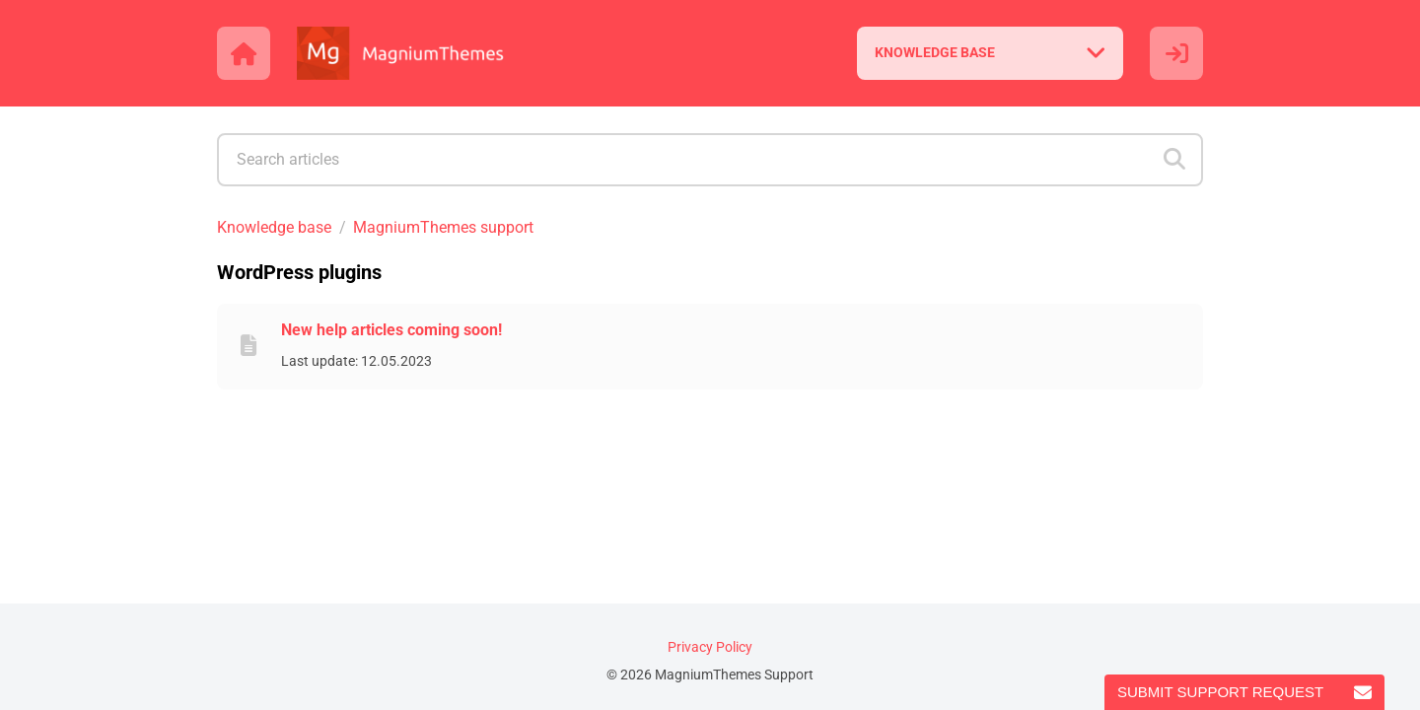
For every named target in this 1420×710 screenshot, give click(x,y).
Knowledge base (274, 227)
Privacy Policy (710, 647)
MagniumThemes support (443, 227)
